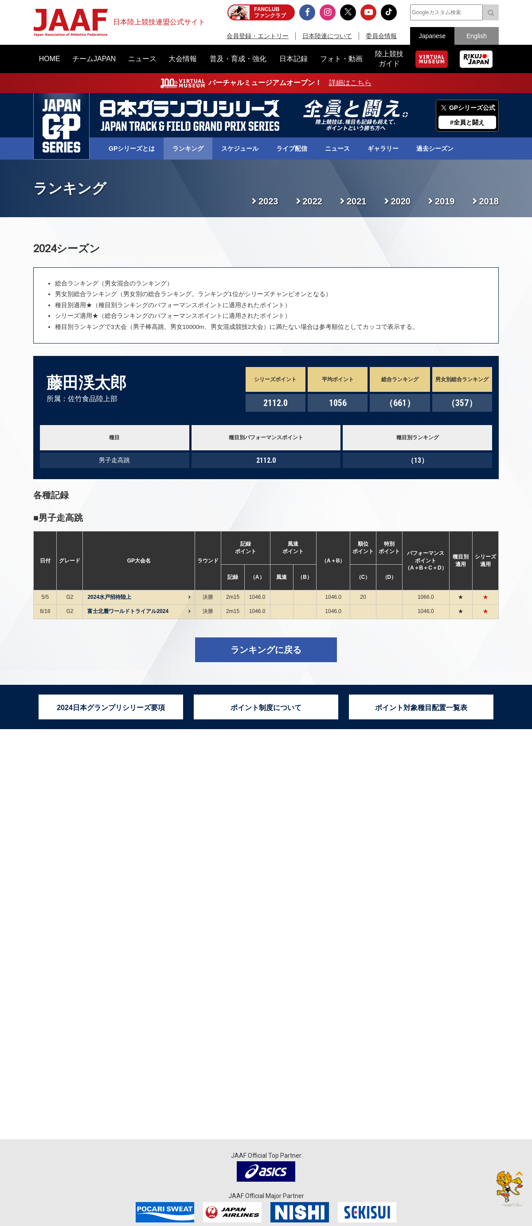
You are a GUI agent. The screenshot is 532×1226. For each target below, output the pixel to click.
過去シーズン (435, 148)
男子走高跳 (61, 518)
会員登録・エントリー (258, 35)
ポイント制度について (266, 707)
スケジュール (239, 148)
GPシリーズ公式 (472, 107)
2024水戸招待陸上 (109, 597)
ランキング (187, 148)
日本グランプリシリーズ (61, 126)
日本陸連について (327, 35)
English (476, 35)
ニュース (337, 148)
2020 (401, 201)
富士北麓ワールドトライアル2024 (127, 611)
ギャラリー (383, 148)
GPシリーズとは (132, 148)
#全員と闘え (467, 122)
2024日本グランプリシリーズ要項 (111, 707)
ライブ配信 (291, 148)
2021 (357, 201)
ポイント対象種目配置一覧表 (421, 707)
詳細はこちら (350, 82)
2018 (489, 201)
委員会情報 (381, 35)
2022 (313, 201)
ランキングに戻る (266, 649)
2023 (268, 201)
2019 (445, 201)
